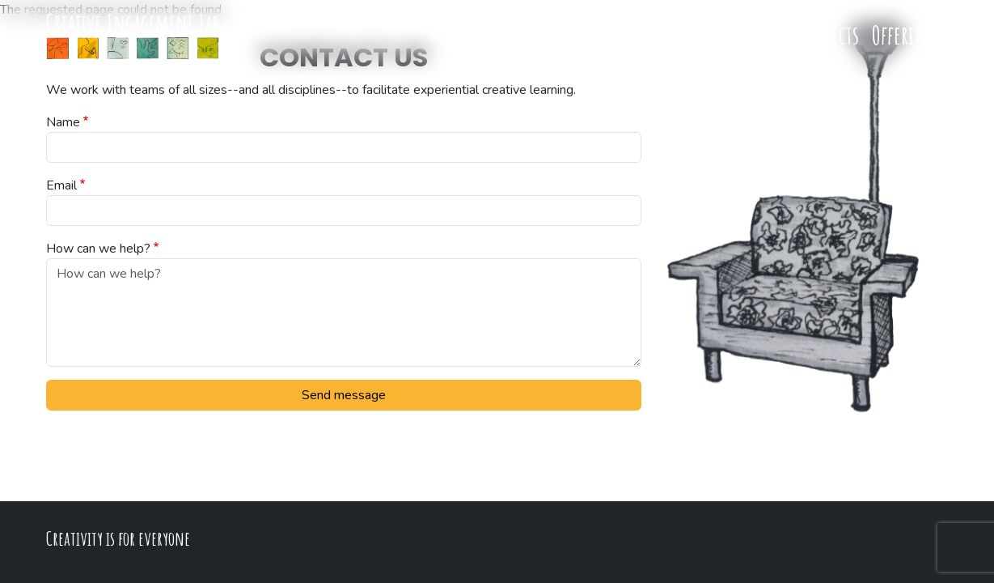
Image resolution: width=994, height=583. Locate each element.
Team (631, 34)
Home (580, 34)
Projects (830, 34)
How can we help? (98, 248)
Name (63, 122)
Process (689, 34)
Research (758, 34)
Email (61, 185)
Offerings (907, 34)
